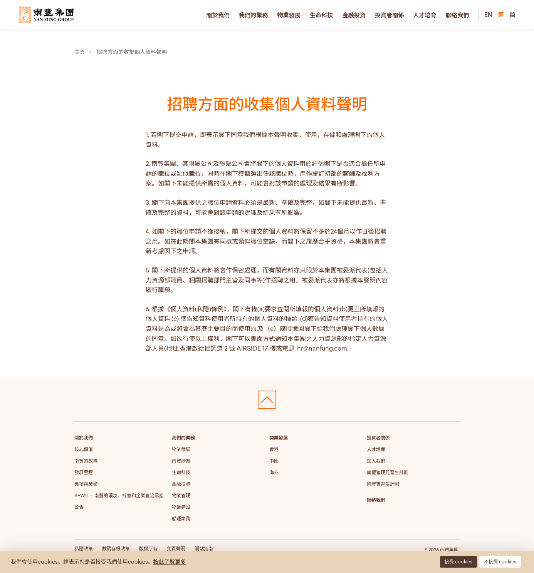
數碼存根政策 (116, 548)
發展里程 (83, 472)
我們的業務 (253, 15)
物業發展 (289, 15)
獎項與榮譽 (85, 484)
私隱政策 (83, 548)
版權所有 (148, 548)
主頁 (79, 52)
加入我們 (376, 461)
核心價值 (83, 449)
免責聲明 (176, 548)
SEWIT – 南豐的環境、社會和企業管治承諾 (119, 495)
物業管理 (181, 495)
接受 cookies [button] (458, 561)
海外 (274, 472)
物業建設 (181, 507)
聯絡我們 (457, 15)
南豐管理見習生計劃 (387, 472)
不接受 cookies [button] (500, 561)
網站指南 (204, 548)
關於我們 (218, 15)
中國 (274, 461)
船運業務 (181, 518)
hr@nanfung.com (322, 348)
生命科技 (321, 15)
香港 (274, 449)
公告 (79, 507)
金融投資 (354, 15)
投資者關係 (389, 15)
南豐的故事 (85, 461)
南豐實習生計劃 (383, 484)
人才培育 (425, 15)
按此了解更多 (169, 562)
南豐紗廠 (181, 461)
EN (488, 14)
